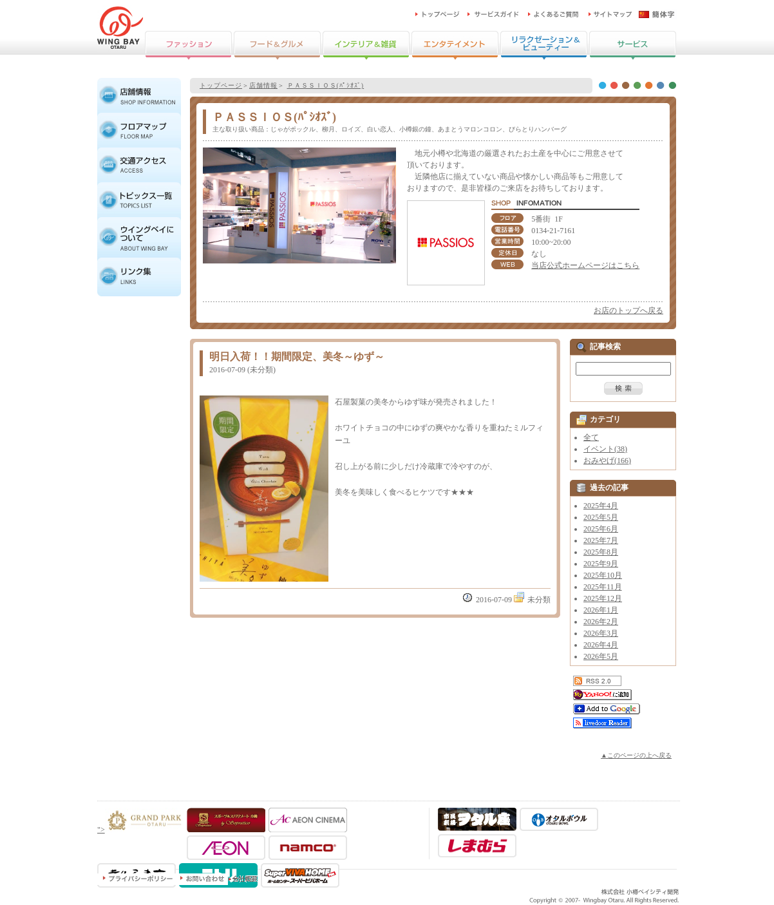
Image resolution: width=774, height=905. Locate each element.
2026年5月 (600, 656)
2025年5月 (600, 517)
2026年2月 (600, 621)
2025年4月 (600, 505)
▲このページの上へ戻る (636, 755)
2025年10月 (602, 575)
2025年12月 (602, 598)
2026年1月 (600, 609)
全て (591, 437)
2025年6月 (600, 528)
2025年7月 (600, 540)
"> (140, 829)
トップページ (221, 85)
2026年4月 (600, 644)
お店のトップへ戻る (628, 310)
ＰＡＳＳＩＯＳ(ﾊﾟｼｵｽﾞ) (325, 85)
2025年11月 (602, 586)
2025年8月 (600, 552)
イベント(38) (605, 448)
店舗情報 (263, 85)
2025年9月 (600, 563)
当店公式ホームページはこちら (585, 265)
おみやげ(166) (607, 460)
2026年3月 (600, 633)
